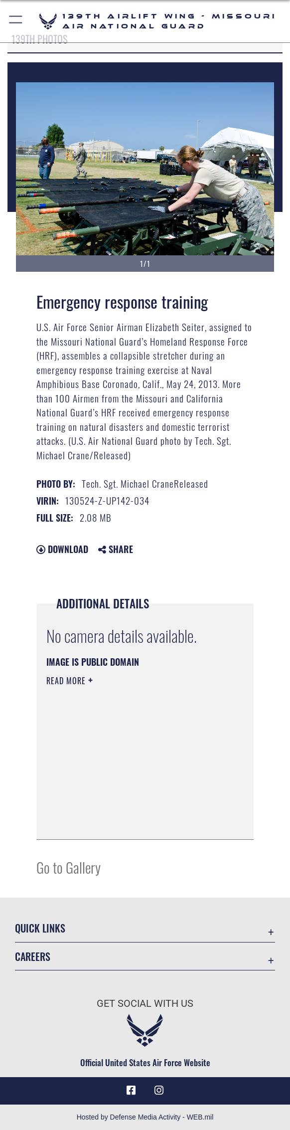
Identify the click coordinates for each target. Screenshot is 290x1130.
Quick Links (40, 928)
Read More (67, 681)
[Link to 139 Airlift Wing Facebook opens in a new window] (131, 1090)
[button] (16, 21)
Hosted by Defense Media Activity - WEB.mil (145, 1117)
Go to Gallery (68, 867)
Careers (32, 956)
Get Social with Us (145, 1003)
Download (62, 549)
